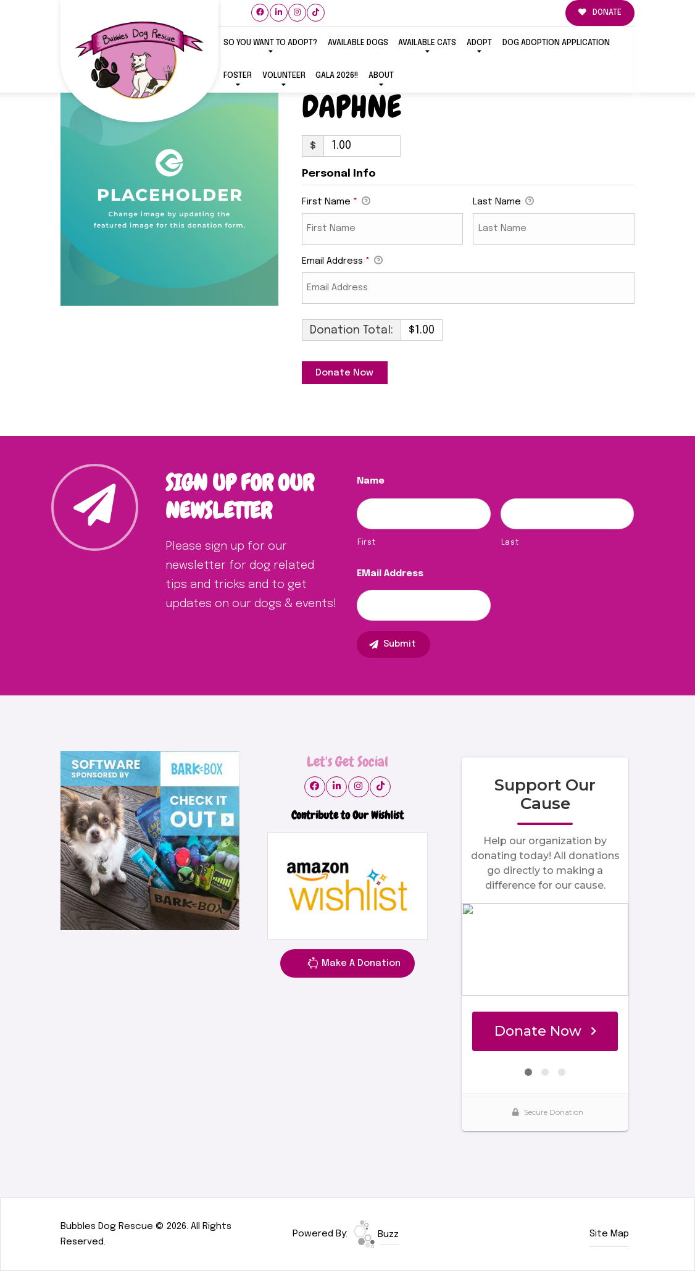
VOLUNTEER (284, 76)
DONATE (600, 13)
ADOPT (479, 43)
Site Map (609, 1234)
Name (371, 481)
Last (510, 543)
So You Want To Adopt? (270, 43)
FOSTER (237, 76)
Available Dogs (358, 43)
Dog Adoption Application (556, 43)
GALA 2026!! (336, 76)
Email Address (342, 261)
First (366, 543)
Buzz (376, 1235)
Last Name (503, 202)
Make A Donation (354, 965)
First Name (336, 202)
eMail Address (390, 574)
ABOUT (381, 76)
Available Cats (427, 43)
